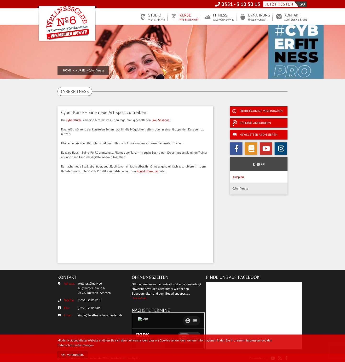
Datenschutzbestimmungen (76, 345)
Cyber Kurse (74, 120)
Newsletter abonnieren (258, 135)
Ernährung (259, 17)
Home (67, 70)
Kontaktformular (147, 171)
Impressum (253, 340)
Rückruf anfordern (255, 123)
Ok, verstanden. (72, 355)
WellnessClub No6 (67, 24)
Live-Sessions (160, 120)
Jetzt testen (285, 4)
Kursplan (238, 177)
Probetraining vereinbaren (261, 111)
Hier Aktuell (140, 298)
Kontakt (295, 17)
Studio (156, 17)
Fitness (223, 17)
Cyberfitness (240, 188)
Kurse (189, 17)
